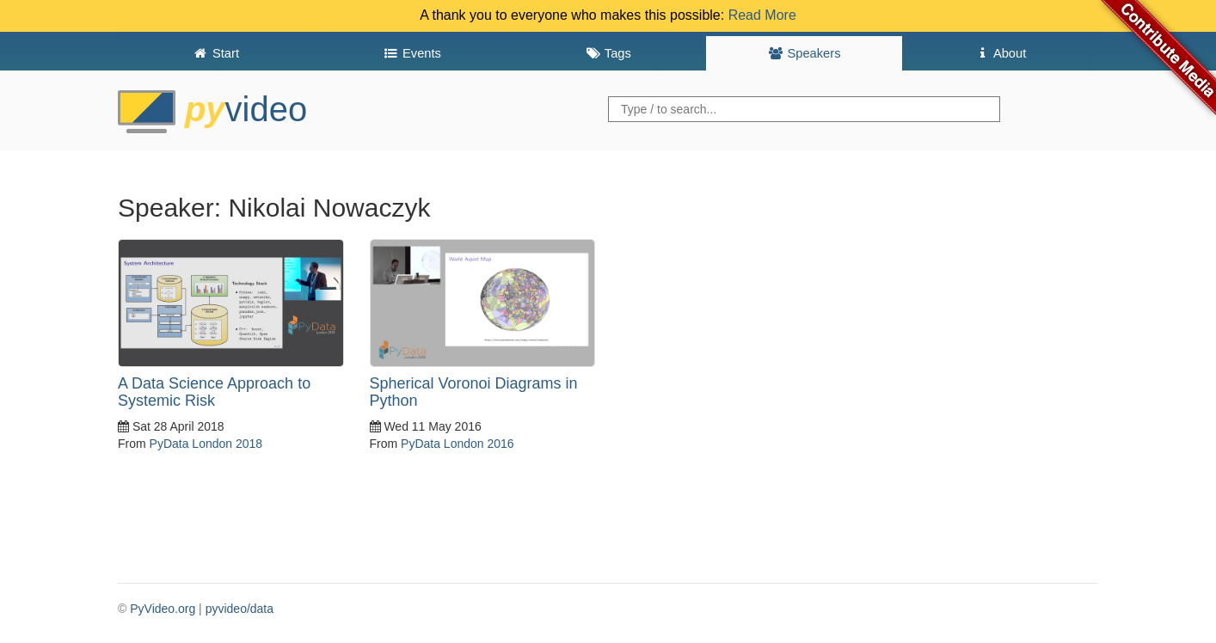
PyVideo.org (162, 608)
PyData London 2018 (206, 443)
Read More (762, 15)
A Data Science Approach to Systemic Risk (214, 392)
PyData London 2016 (457, 443)
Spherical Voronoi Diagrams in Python (474, 392)
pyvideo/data (239, 608)
